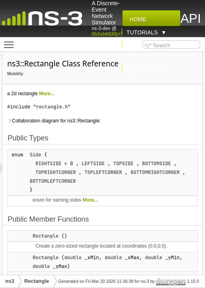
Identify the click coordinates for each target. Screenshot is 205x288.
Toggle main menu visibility (11, 41)
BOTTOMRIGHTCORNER (104, 190)
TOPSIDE (173, 163)
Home (137, 19)
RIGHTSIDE (99, 163)
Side (85, 155)
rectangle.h (102, 107)
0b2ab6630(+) (107, 34)
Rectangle (95, 245)
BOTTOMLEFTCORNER (160, 190)
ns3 (9, 281)
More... (97, 93)
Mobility (65, 73)
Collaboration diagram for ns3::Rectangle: (104, 121)
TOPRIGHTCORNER (106, 181)
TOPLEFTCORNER (153, 181)
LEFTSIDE (143, 163)
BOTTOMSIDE (94, 172)
